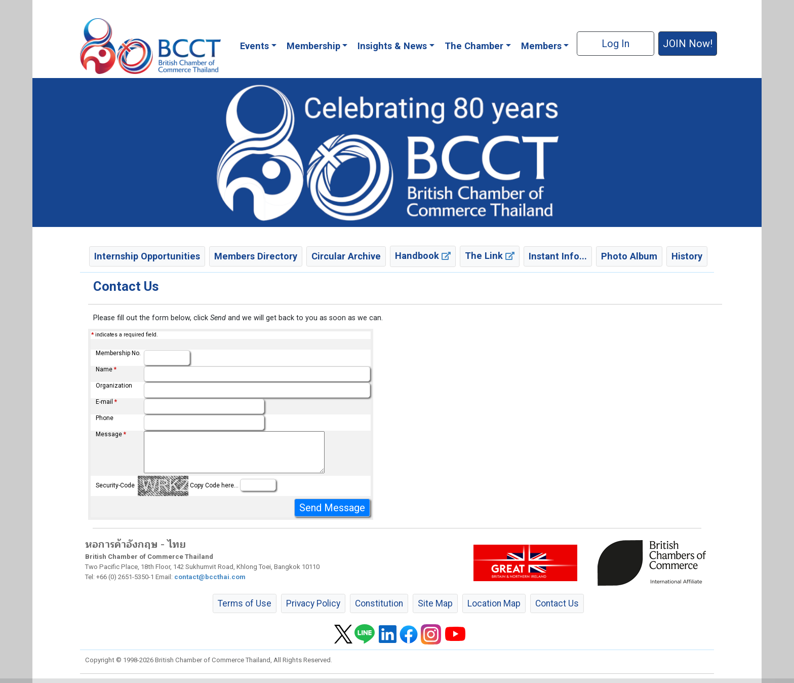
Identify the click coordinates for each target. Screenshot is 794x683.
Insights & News (392, 46)
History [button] (686, 256)
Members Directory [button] (255, 256)
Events (254, 46)
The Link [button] (489, 255)
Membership (313, 46)
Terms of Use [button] (244, 603)
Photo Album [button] (629, 256)
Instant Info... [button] (558, 256)
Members (541, 46)
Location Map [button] (494, 603)
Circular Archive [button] (346, 256)
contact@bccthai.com (210, 577)
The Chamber (474, 46)
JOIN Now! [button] (687, 43)
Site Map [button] (435, 603)
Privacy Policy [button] (313, 603)
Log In (615, 43)
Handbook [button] (423, 255)
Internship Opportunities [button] (147, 256)
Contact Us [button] (557, 603)
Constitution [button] (379, 603)
